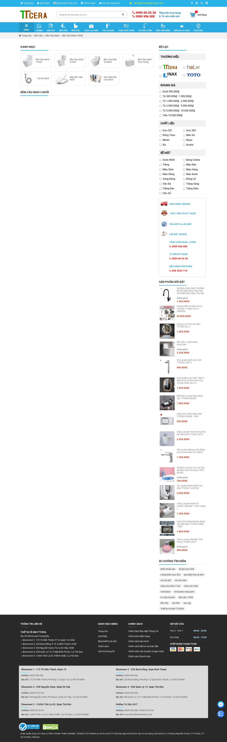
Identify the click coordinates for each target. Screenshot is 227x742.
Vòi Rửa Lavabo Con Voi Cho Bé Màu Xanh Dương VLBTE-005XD (191, 470)
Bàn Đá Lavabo (182, 27)
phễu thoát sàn (167, 569)
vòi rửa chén (181, 580)
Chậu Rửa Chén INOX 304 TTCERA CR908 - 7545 (189, 415)
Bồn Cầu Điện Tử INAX (110, 60)
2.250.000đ (183, 352)
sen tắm (176, 603)
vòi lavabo (165, 591)
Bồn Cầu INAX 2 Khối (72, 35)
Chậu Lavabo (91, 27)
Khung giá (167, 85)
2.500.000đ (183, 439)
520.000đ (182, 421)
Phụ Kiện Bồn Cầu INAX (110, 78)
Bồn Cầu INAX (52, 35)
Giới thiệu (43, 3)
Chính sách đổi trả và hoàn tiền (143, 646)
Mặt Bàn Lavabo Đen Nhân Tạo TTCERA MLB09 (190, 397)
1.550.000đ (183, 301)
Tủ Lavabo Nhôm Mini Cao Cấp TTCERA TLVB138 (189, 486)
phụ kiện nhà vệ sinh (194, 574)
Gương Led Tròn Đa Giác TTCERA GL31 (189, 325)
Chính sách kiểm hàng (139, 636)
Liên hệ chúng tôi (109, 3)
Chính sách (88, 3)
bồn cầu (164, 603)
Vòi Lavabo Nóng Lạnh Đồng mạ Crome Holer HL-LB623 (191, 450)
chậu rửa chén (191, 586)
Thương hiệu (169, 56)
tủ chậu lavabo (167, 597)
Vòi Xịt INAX (43, 78)
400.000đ (182, 367)
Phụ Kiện (198, 27)
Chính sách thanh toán (139, 656)
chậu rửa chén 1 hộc (170, 586)
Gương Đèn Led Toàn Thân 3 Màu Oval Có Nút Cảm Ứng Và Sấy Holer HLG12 (190, 380)
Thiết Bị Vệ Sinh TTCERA (172, 608)
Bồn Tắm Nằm (163, 27)
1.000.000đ (183, 403)
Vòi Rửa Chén (145, 27)
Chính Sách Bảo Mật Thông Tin (143, 631)
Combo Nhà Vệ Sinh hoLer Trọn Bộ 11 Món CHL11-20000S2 (189, 308)
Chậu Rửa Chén (126, 27)
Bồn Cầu (75, 27)
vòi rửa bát (165, 580)
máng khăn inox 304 (170, 574)
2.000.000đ (183, 493)
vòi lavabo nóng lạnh (184, 591)
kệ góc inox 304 (186, 569)
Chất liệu (167, 123)
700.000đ (182, 480)
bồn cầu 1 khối (186, 597)
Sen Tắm (63, 27)
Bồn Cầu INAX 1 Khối (42, 60)
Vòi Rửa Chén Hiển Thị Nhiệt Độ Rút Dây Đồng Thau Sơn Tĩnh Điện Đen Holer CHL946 (190, 291)
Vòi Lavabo (108, 27)
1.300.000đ (183, 457)
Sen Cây (51, 27)
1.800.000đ (183, 531)
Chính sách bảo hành (138, 641)
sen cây (187, 603)
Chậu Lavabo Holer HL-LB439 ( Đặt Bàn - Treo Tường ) (191, 506)
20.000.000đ (184, 316)
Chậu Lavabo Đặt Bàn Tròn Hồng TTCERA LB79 (190, 540)
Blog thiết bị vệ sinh (65, 3)
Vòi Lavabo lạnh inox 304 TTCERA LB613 (189, 361)
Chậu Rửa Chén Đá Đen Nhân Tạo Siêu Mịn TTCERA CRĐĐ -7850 (191, 524)
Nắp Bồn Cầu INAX (76, 78)
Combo (39, 27)
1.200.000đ (183, 331)
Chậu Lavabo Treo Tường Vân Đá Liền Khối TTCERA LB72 (191, 433)
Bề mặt (165, 152)
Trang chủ (27, 3)
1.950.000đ (183, 388)
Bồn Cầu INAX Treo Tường (145, 60)
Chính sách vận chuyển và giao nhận (146, 651)
